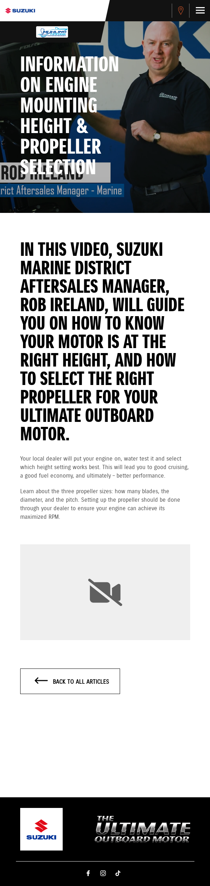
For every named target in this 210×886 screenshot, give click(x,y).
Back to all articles (72, 681)
